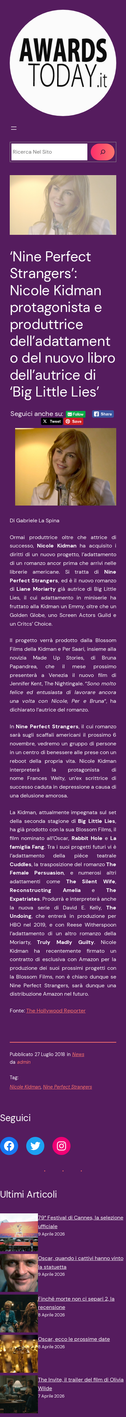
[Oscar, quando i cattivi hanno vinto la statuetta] (19, 1274)
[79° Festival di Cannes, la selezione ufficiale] (19, 1233)
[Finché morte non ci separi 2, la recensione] (19, 1315)
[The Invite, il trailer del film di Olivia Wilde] (19, 1395)
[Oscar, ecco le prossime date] (19, 1355)
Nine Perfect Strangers (67, 1087)
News (78, 1054)
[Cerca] (103, 152)
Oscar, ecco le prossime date (74, 1339)
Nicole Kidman (25, 1087)
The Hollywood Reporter (56, 1010)
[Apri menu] (14, 128)
